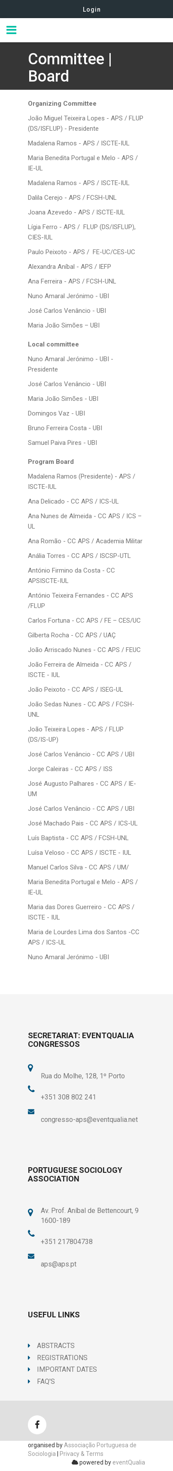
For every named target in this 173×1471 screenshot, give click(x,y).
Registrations (58, 1358)
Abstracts (51, 1346)
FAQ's (41, 1381)
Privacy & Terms (81, 1453)
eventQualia (128, 1462)
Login (92, 9)
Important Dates (62, 1369)
